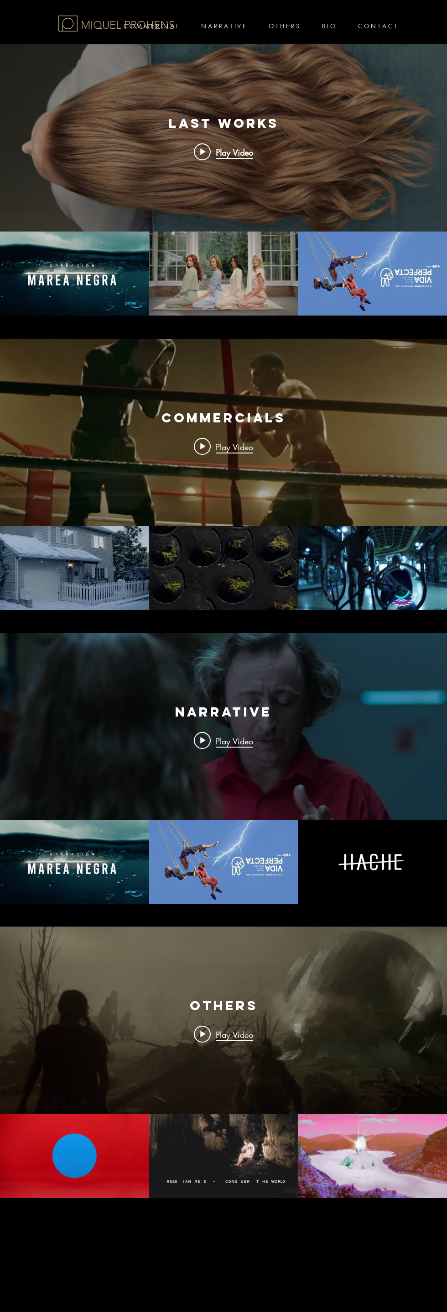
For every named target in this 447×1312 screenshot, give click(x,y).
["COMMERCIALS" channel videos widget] (223, 474)
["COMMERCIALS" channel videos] (223, 568)
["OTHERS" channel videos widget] (223, 1062)
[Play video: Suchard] (223, 446)
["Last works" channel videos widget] (223, 180)
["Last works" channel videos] (223, 274)
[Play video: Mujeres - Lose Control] (223, 1034)
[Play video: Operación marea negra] (223, 152)
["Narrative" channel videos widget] (223, 768)
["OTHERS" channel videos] (223, 1156)
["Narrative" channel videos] (223, 862)
